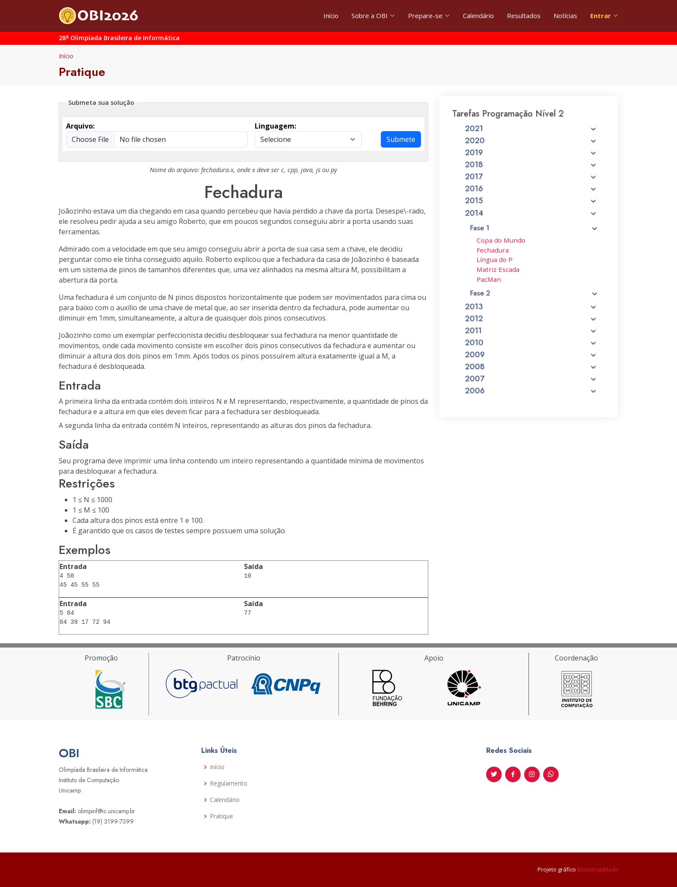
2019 (531, 169)
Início (330, 15)
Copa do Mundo (503, 249)
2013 (531, 311)
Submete (400, 139)
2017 (531, 191)
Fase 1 (534, 238)
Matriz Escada (500, 276)
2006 (531, 388)
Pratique (221, 816)
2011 (531, 333)
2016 (531, 202)
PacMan (492, 285)
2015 (531, 213)
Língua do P (497, 267)
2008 (531, 366)
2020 (531, 158)
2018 (531, 180)
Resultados (524, 15)
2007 (531, 377)
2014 (531, 224)
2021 (531, 147)
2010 (531, 344)
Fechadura (495, 258)
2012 (531, 322)
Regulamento (228, 783)
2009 (531, 355)
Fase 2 (534, 298)
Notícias (565, 15)
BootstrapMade (597, 869)
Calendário (478, 15)
